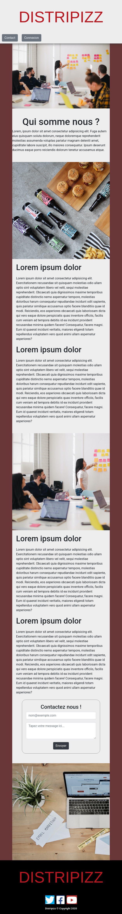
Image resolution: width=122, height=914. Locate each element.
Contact (9, 38)
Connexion (31, 38)
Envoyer (61, 746)
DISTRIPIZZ (61, 17)
